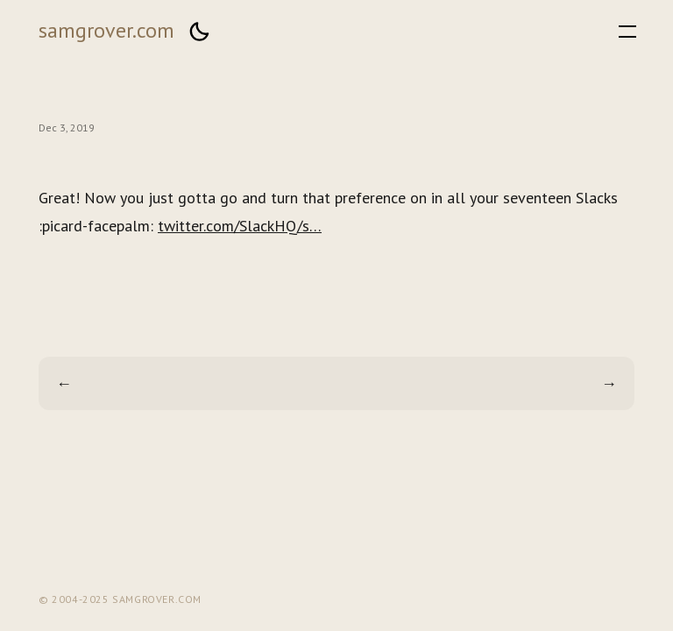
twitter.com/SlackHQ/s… (240, 226)
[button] (198, 31)
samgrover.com (106, 30)
